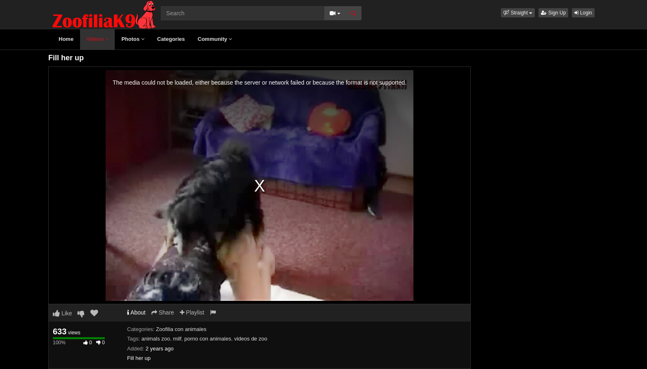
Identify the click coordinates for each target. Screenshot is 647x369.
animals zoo (156, 339)
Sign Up (553, 13)
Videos (97, 39)
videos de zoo (250, 339)
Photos (132, 39)
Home (66, 39)
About (136, 312)
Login (583, 13)
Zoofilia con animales (181, 329)
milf (177, 339)
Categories (171, 39)
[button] (518, 12)
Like (62, 313)
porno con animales (207, 339)
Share (162, 312)
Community (215, 39)
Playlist (192, 312)
